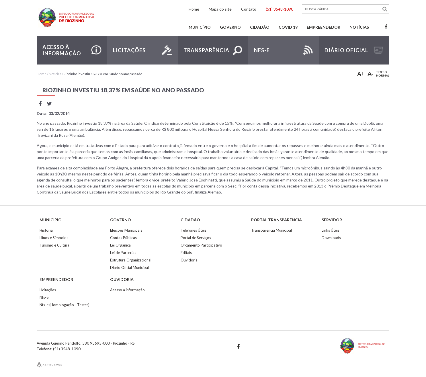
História (46, 230)
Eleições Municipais (126, 230)
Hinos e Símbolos (54, 237)
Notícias (359, 27)
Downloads (331, 237)
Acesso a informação (127, 290)
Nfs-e (44, 297)
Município (200, 27)
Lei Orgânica (120, 245)
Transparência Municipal (271, 230)
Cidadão (259, 27)
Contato (248, 9)
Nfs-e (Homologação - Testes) (64, 304)
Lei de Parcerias (123, 252)
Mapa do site (220, 9)
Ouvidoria (189, 260)
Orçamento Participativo (201, 245)
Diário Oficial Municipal (129, 267)
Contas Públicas (123, 237)
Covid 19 (288, 27)
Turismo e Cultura (54, 245)
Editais (186, 252)
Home (194, 9)
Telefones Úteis (193, 230)
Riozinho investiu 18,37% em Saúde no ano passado (103, 74)
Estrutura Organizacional (130, 260)
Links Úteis (330, 230)
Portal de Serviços (196, 237)
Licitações (48, 290)
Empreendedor (323, 27)
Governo (230, 27)
